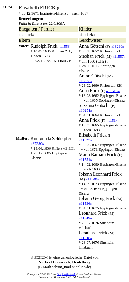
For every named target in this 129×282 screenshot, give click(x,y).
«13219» (118, 46)
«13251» (86, 110)
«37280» (37, 143)
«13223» (86, 80)
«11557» (119, 56)
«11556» (65, 46)
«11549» (85, 218)
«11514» (113, 120)
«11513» (113, 91)
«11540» (92, 179)
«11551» (85, 159)
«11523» (85, 140)
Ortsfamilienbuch (66, 274)
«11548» (85, 237)
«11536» (85, 203)
